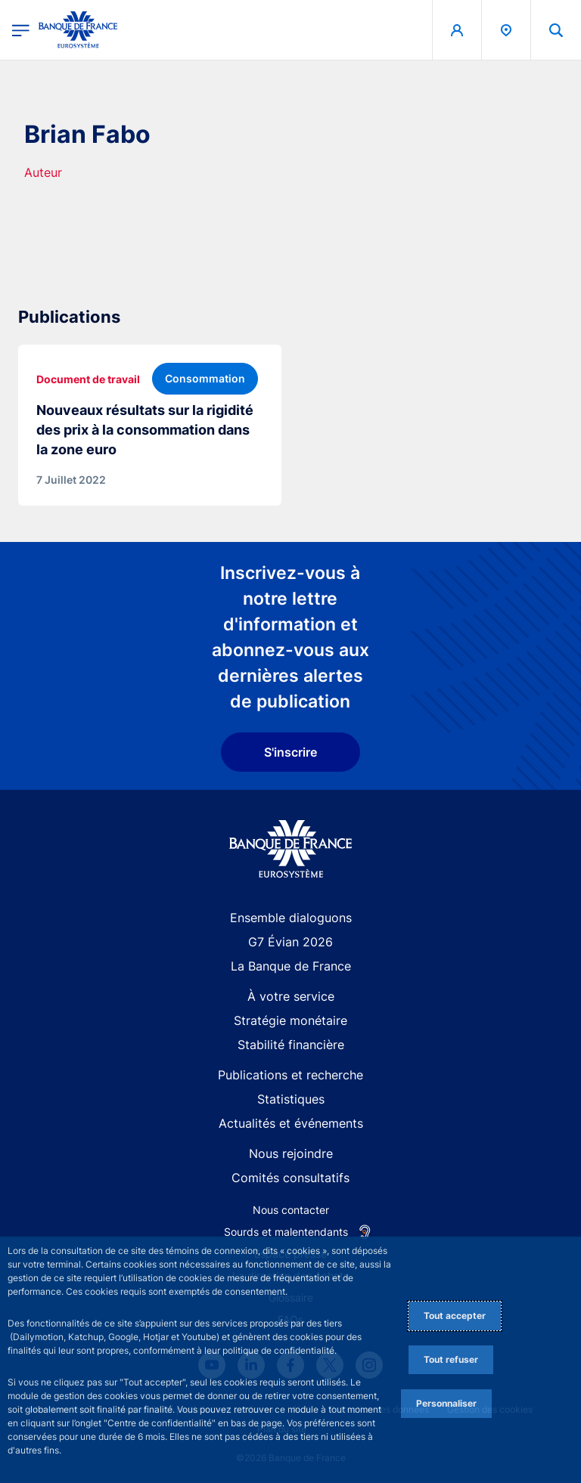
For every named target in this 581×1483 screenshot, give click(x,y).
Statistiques (291, 1099)
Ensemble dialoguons (291, 917)
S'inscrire (290, 752)
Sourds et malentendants (286, 1231)
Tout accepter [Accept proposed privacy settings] (455, 1315)
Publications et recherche (290, 1074)
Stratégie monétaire (290, 1020)
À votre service (290, 996)
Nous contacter (291, 1209)
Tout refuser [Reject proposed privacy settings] (451, 1359)
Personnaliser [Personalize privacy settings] (446, 1403)
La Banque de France (291, 966)
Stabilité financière (291, 1044)
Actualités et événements (291, 1123)
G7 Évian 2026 (290, 941)
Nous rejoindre (291, 1153)
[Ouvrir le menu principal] (21, 29)
